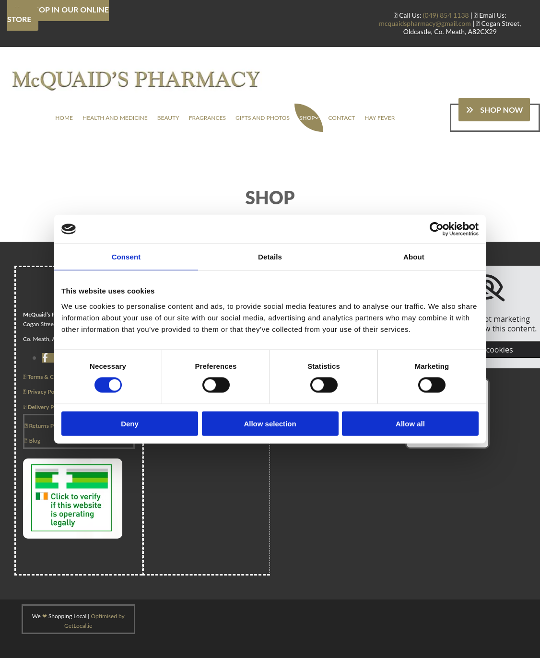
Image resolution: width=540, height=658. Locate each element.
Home (64, 117)
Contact (341, 117)
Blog (32, 440)
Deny (130, 423)
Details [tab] (270, 257)
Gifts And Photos (262, 117)
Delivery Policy (44, 407)
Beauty (168, 117)
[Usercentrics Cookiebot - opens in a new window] (437, 229)
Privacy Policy (43, 391)
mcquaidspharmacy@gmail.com (425, 23)
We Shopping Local (59, 616)
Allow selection (270, 423)
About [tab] (413, 257)
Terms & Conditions (50, 376)
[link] (308, 118)
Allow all (410, 423)
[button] (494, 109)
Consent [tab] (126, 257)
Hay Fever (379, 117)
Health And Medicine (115, 117)
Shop (307, 117)
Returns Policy (45, 425)
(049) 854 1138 (446, 15)
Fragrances (207, 117)
